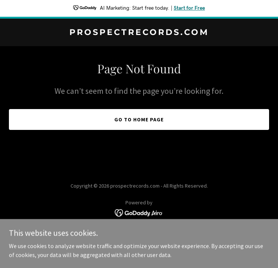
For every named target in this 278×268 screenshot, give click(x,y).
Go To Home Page (139, 119)
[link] (139, 32)
